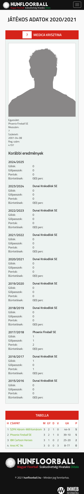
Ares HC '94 (16, 445)
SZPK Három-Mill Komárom (26, 429)
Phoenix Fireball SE (20, 435)
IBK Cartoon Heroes (21, 440)
